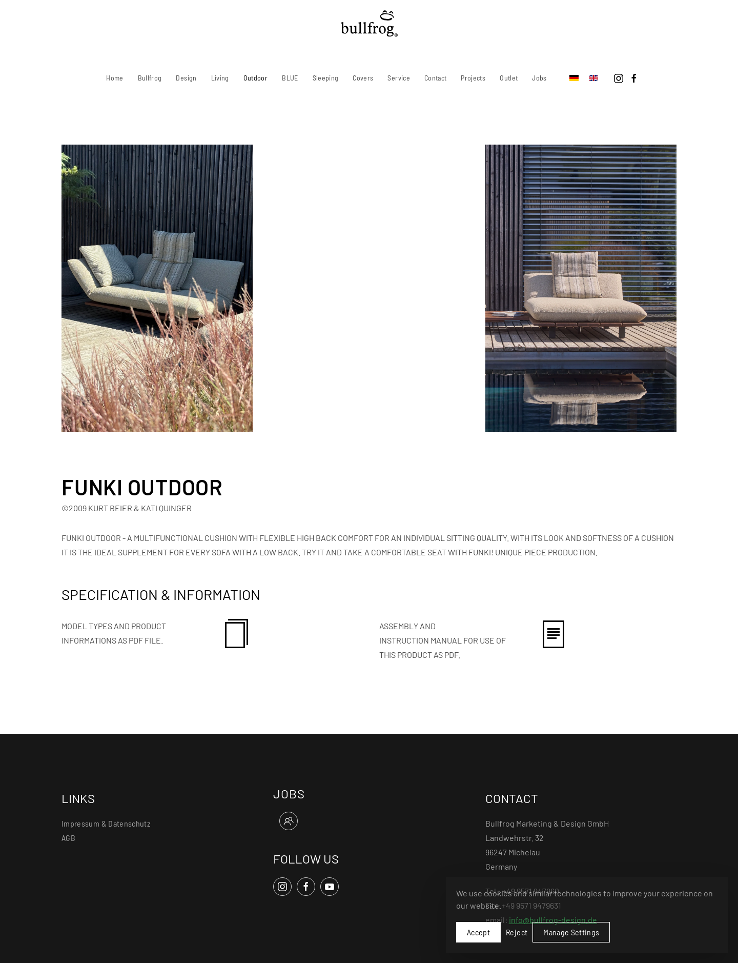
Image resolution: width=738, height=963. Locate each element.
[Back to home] (369, 23)
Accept (478, 932)
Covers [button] (363, 77)
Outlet (509, 77)
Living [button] (220, 77)
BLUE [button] (290, 77)
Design (186, 77)
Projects (473, 77)
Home (114, 77)
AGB (68, 837)
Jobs (539, 77)
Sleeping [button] (326, 77)
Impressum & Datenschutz (105, 823)
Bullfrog (150, 77)
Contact (435, 77)
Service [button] (398, 77)
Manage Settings (571, 932)
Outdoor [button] (255, 77)
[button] (157, 287)
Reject (516, 932)
